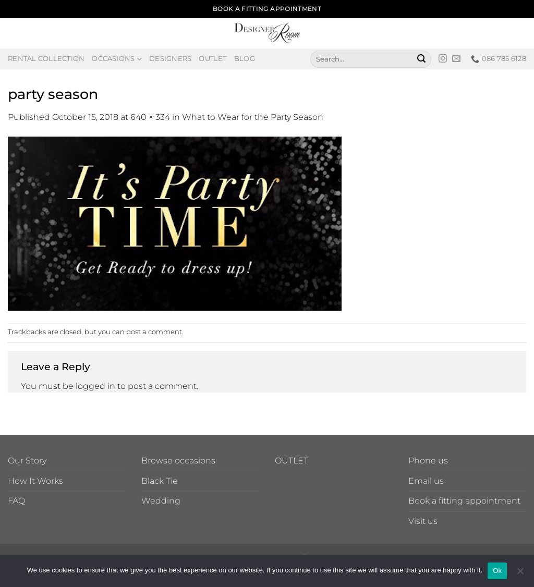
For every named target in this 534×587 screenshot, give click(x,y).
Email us (426, 481)
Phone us (428, 461)
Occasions (117, 59)
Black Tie (159, 481)
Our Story (27, 461)
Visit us (423, 521)
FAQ (16, 501)
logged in (95, 386)
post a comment (154, 332)
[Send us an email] (456, 59)
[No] (520, 574)
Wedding (160, 501)
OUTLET (291, 461)
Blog (244, 59)
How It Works (35, 481)
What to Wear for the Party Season (252, 117)
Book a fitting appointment (464, 501)
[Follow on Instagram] (443, 59)
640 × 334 (150, 117)
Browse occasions (178, 461)
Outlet (213, 59)
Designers (170, 59)
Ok (497, 570)
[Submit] (421, 59)
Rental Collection (46, 59)
